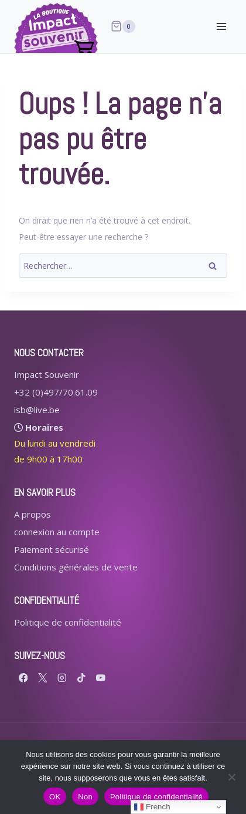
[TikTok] (81, 677)
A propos (32, 514)
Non (85, 796)
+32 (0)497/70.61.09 (56, 392)
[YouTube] (100, 677)
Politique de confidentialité (67, 622)
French (152, 807)
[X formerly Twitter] (42, 677)
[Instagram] (62, 677)
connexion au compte (57, 532)
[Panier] (123, 26)
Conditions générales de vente (76, 567)
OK (54, 796)
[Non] (231, 777)
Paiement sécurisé (51, 549)
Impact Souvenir (46, 374)
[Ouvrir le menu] (221, 26)
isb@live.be (37, 410)
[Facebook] (23, 677)
